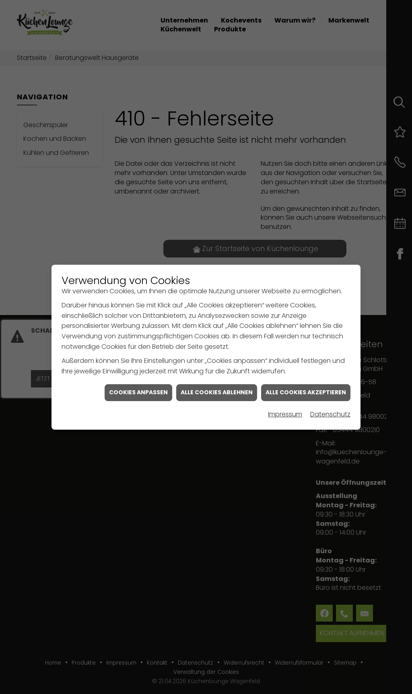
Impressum (285, 403)
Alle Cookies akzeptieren (306, 381)
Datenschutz (330, 403)
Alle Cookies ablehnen (217, 381)
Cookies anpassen (138, 381)
